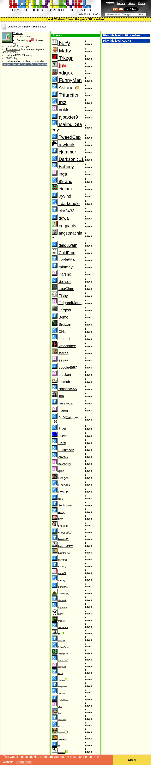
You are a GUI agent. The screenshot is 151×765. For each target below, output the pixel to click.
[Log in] (80, 14)
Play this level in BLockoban (121, 35)
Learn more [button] (24, 762)
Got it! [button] (132, 759)
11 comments (13, 49)
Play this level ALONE (117, 40)
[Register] (88, 14)
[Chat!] (95, 14)
